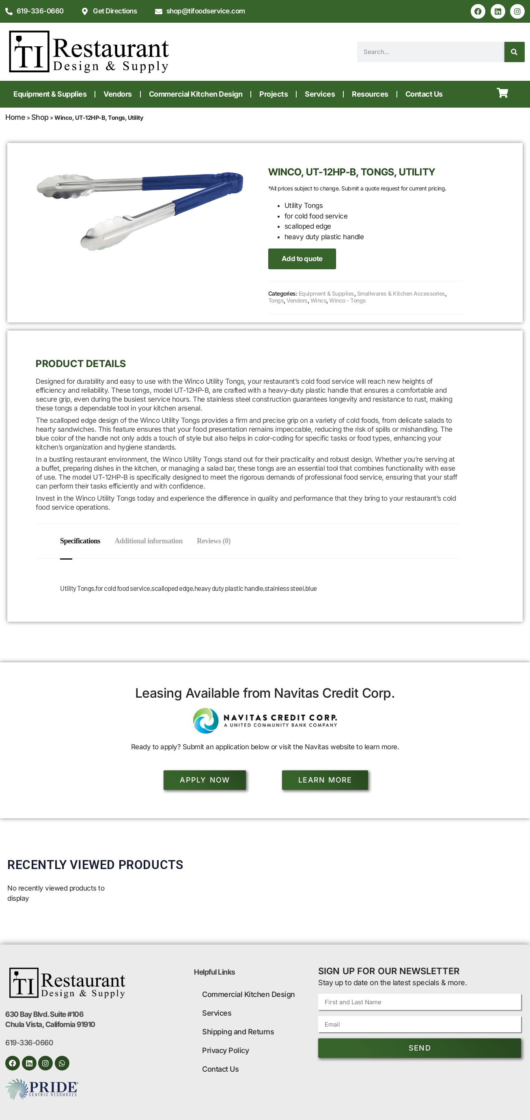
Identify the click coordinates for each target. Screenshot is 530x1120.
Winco (318, 300)
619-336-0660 (29, 1042)
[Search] (514, 52)
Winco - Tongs (347, 300)
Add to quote (302, 259)
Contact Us (424, 94)
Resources (370, 94)
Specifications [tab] (80, 541)
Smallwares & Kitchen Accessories (401, 293)
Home (15, 117)
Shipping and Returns (238, 1031)
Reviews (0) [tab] (218, 541)
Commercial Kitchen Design (196, 94)
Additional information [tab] (150, 541)
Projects (273, 94)
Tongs (276, 300)
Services (320, 94)
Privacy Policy (225, 1050)
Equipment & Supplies (49, 94)
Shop (40, 117)
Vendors (117, 94)
